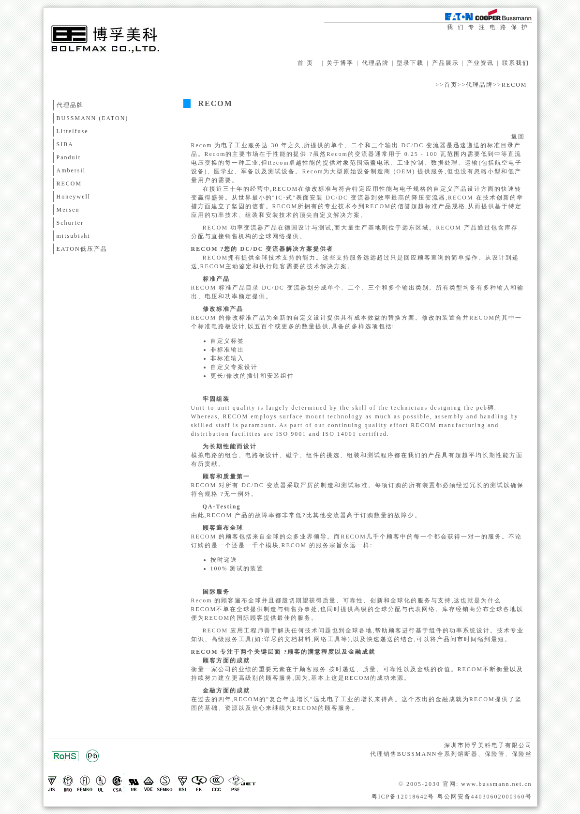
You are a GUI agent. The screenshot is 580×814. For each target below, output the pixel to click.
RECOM (514, 84)
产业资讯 (480, 63)
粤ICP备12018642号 (403, 796)
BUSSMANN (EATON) (93, 118)
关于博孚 (340, 63)
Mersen (68, 209)
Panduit (69, 157)
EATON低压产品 (82, 249)
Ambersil (71, 170)
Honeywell (74, 196)
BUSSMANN (417, 754)
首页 (451, 84)
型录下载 (410, 63)
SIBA (65, 144)
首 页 (305, 63)
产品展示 (445, 63)
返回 (518, 136)
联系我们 (515, 63)
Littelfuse (73, 131)
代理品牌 (375, 63)
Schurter (70, 222)
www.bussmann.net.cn (496, 784)
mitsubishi (73, 235)
